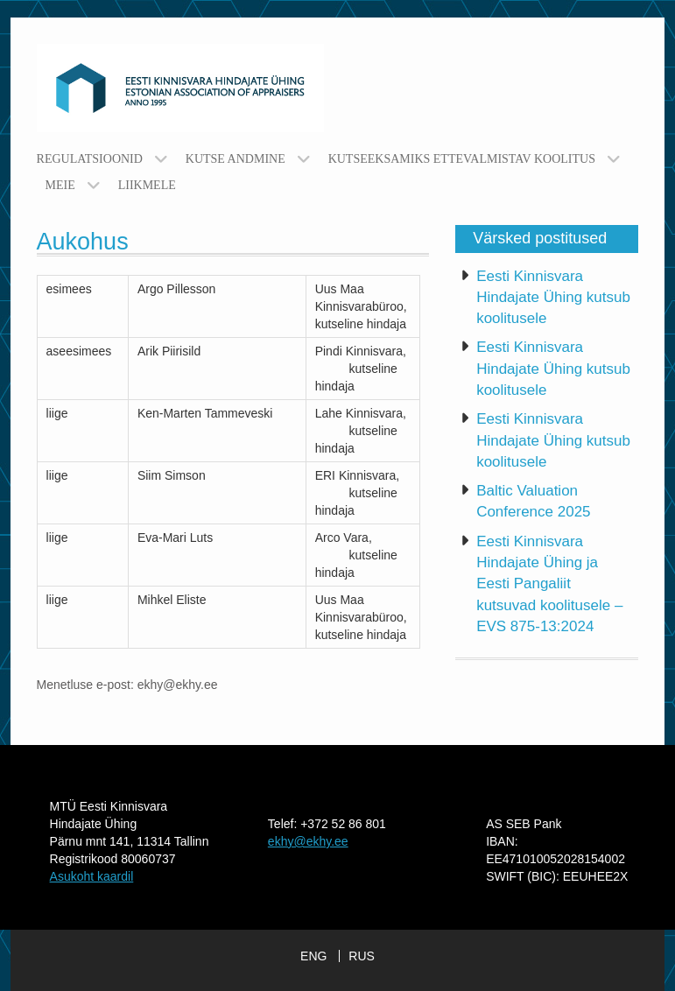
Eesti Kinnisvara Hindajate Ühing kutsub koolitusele (553, 297)
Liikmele (147, 185)
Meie (60, 185)
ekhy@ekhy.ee (308, 841)
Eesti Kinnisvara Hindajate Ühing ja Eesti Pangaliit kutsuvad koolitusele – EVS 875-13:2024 (549, 584)
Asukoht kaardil (92, 876)
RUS (361, 956)
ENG (313, 956)
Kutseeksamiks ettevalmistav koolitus (461, 158)
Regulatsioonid (90, 158)
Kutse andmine (235, 158)
